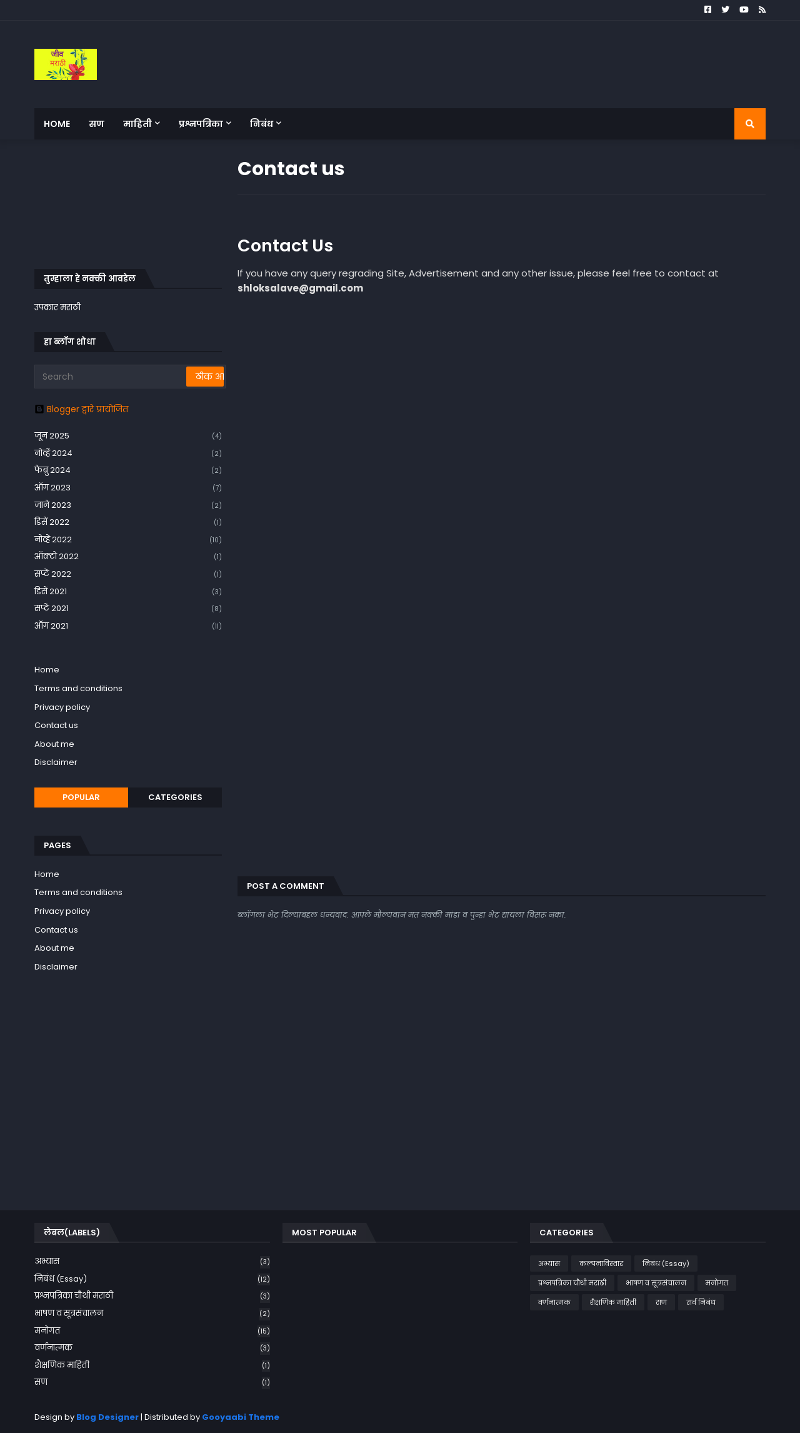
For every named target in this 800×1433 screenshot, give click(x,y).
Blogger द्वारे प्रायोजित (81, 409)
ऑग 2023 (128, 488)
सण (152, 1382)
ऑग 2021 (128, 626)
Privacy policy (62, 707)
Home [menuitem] (57, 124)
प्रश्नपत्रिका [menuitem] (201, 124)
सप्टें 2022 (128, 574)
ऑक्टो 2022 (128, 557)
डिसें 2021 (128, 592)
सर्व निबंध (701, 1302)
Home (46, 670)
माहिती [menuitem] (137, 124)
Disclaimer (56, 762)
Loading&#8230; (438, 583)
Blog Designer (107, 1417)
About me (54, 744)
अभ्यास (152, 1261)
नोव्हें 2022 (128, 540)
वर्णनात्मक (152, 1348)
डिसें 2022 (128, 522)
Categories (175, 797)
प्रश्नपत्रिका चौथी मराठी (152, 1296)
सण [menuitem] (96, 124)
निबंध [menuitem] (261, 124)
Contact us (56, 725)
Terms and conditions (78, 688)
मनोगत (152, 1331)
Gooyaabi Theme (240, 1417)
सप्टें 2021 (128, 608)
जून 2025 (128, 436)
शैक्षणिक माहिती (152, 1365)
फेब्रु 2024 (128, 470)
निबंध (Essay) (152, 1279)
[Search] (111, 377)
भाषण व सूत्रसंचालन (152, 1313)
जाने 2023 (128, 505)
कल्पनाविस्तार (601, 1263)
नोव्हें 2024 (128, 453)
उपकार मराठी (57, 307)
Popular (81, 797)
